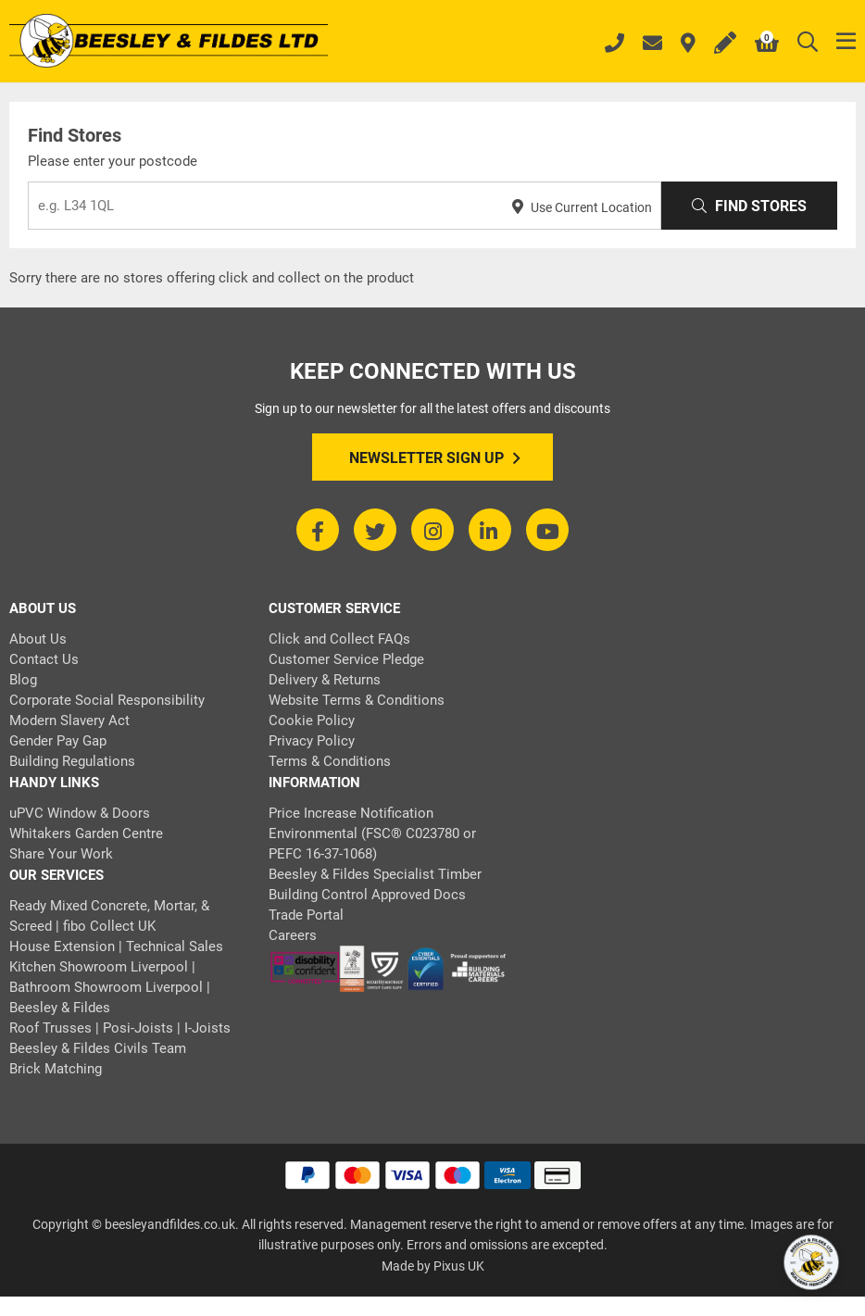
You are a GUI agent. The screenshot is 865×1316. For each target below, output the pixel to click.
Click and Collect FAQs (339, 639)
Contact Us (44, 659)
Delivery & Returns (325, 679)
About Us (38, 639)
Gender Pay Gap (58, 741)
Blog (23, 679)
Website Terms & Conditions (357, 700)
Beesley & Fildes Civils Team (97, 1048)
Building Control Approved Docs (367, 894)
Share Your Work (61, 854)
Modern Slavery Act (69, 720)
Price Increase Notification (351, 813)
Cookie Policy (312, 720)
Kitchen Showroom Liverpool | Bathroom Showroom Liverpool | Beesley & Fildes (109, 987)
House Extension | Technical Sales (116, 946)
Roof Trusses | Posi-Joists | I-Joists (120, 1028)
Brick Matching (55, 1068)
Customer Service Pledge (346, 659)
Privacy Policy (312, 741)
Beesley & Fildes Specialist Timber (375, 874)
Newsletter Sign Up (434, 458)
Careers (293, 935)
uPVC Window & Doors (79, 813)
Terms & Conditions (330, 761)
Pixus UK (458, 1266)
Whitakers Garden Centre (86, 833)
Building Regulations (72, 761)
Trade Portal (306, 915)
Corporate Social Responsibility (107, 700)
